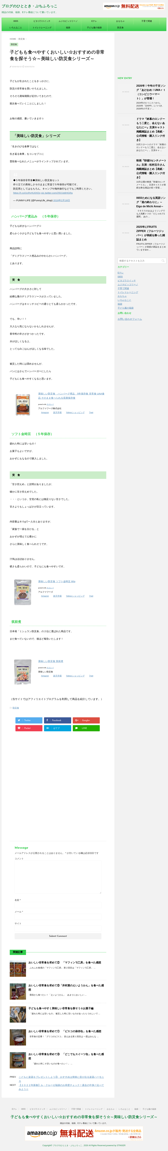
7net (91, 412)
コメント (19, 858)
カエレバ (50, 404)
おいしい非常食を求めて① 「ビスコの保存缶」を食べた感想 (64, 1031)
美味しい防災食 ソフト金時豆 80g (56, 581)
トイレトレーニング (42, 27)
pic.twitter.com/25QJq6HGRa (57, 192)
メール (19, 911)
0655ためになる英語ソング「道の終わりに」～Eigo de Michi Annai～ (151, 202)
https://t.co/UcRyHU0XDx (26, 192)
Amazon (45, 412)
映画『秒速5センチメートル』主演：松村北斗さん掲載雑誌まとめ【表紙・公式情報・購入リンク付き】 (151, 169)
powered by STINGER (116, 1145)
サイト (18, 923)
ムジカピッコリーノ (68, 21)
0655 (15, 21)
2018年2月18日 (61, 200)
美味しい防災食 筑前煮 (50, 661)
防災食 (120, 27)
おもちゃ (120, 21)
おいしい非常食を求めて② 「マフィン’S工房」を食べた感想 (64, 962)
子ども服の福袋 (94, 27)
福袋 (68, 27)
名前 (18, 900)
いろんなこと (15, 27)
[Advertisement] (57, 764)
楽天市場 (57, 412)
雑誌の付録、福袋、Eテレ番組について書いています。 (84, 1123)
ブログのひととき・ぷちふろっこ (30, 6)
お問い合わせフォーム (130, 319)
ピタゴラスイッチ (41, 21)
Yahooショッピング (75, 412)
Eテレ (94, 21)
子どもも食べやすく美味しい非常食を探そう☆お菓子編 (60, 1008)
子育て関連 (146, 21)
